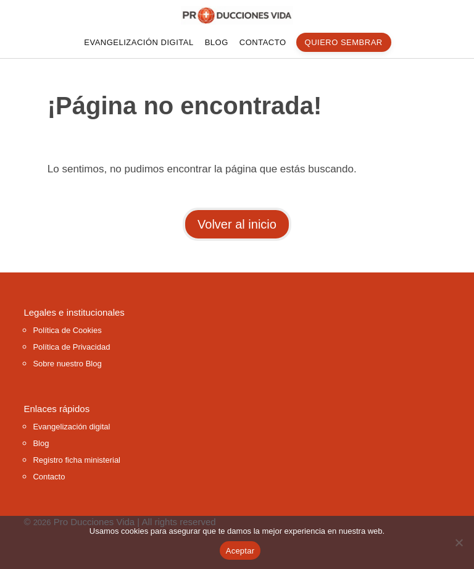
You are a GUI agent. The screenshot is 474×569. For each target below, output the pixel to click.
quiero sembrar (344, 42)
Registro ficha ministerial (76, 460)
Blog (216, 42)
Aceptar (240, 550)
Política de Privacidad (71, 347)
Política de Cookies (67, 330)
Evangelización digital (138, 42)
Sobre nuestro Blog (67, 363)
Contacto (262, 42)
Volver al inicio (237, 224)
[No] (458, 542)
